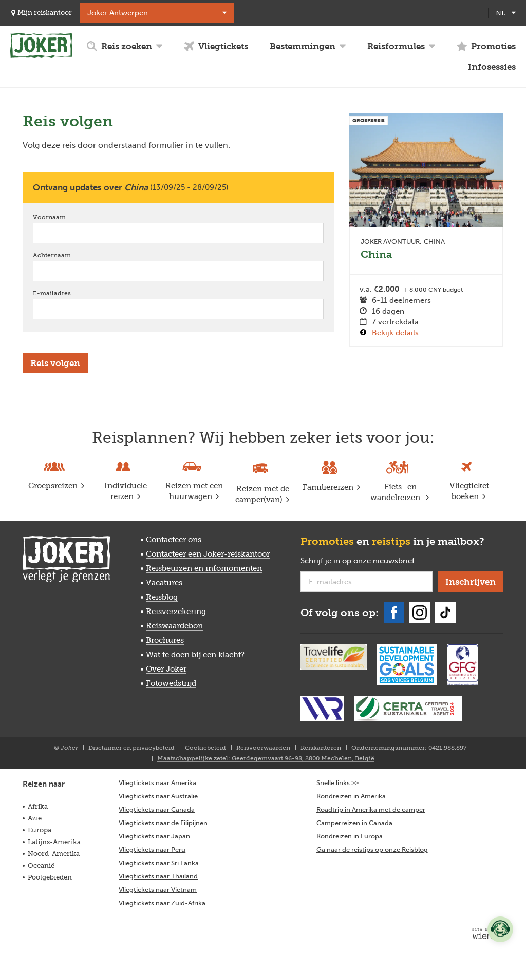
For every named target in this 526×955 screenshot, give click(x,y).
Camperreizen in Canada (354, 823)
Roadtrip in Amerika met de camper (370, 809)
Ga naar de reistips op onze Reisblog (372, 849)
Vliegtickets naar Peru (152, 849)
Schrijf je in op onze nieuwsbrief (366, 561)
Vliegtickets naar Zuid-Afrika (162, 903)
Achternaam (66, 255)
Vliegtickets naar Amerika (157, 783)
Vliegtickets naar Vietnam (158, 889)
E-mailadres (66, 293)
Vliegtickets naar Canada (157, 809)
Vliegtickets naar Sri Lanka (159, 863)
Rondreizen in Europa (349, 836)
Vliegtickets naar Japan (154, 836)
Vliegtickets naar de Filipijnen (163, 823)
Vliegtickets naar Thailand (158, 876)
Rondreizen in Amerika (351, 796)
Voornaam (64, 217)
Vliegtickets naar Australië (158, 796)
